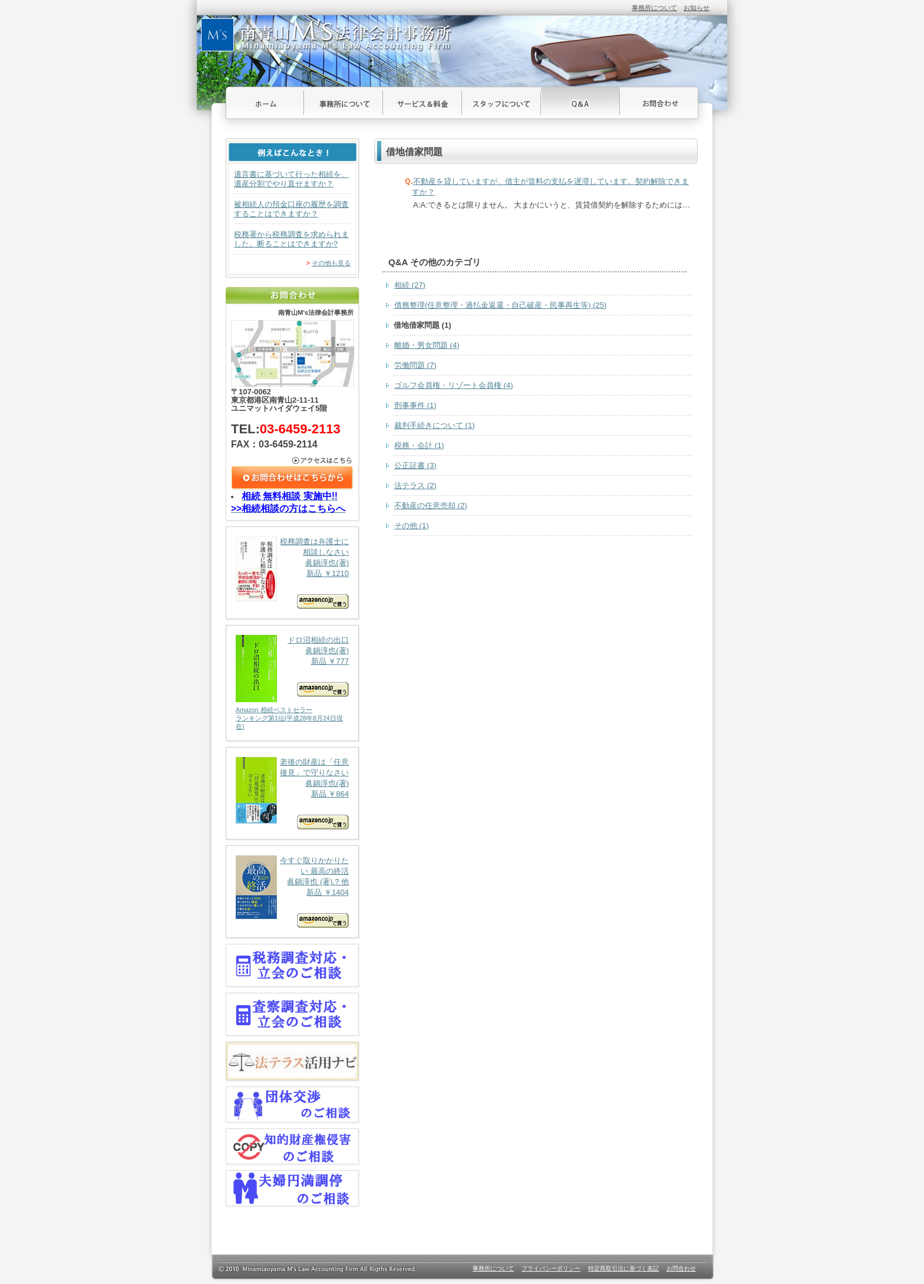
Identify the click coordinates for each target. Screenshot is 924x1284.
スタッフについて (501, 103)
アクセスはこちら (292, 460)
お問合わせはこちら (292, 478)
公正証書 (415, 465)
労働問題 (415, 365)
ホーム (265, 103)
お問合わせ (659, 103)
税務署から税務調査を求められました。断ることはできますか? (291, 239)
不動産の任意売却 (430, 505)
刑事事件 (415, 405)
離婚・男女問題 (427, 345)
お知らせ (697, 7)
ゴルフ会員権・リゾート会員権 (453, 385)
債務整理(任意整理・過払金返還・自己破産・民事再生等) (500, 305)
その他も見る (331, 262)
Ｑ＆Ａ (580, 103)
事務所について (654, 7)
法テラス (415, 485)
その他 (411, 525)
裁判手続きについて (434, 425)
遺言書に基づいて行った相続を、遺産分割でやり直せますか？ (291, 179)
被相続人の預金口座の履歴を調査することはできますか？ (291, 209)
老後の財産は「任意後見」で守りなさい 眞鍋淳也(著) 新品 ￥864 (292, 793)
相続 (409, 285)
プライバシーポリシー (551, 1268)
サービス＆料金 (422, 103)
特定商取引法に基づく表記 (623, 1268)
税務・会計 (419, 445)
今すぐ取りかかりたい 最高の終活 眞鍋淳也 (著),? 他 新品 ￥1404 (292, 891)
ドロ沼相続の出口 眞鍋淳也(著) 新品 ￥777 (292, 683)
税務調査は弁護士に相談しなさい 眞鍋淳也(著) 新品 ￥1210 (292, 572)
